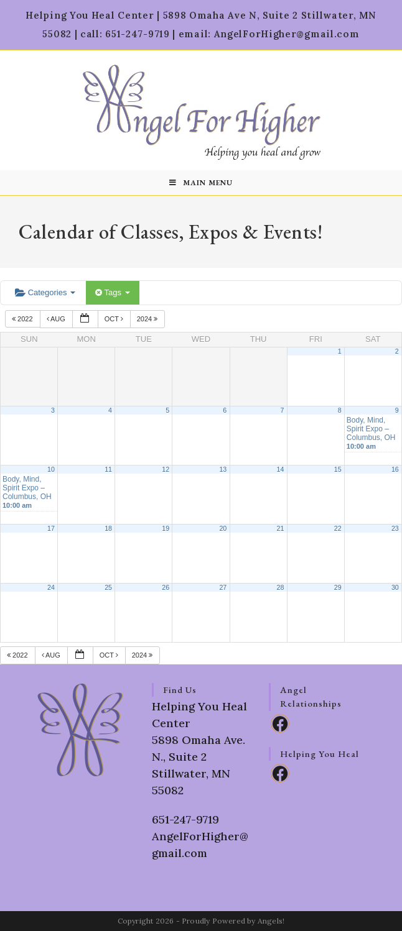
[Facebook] (280, 723)
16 (395, 469)
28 (280, 587)
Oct (115, 319)
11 (108, 469)
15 (338, 469)
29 (338, 587)
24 (51, 587)
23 (395, 528)
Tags (112, 292)
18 (108, 528)
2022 (23, 319)
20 (223, 528)
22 (338, 528)
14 (280, 469)
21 (280, 528)
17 (51, 528)
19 (165, 528)
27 (223, 587)
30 (395, 587)
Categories (45, 292)
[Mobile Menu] (201, 182)
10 (51, 469)
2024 (148, 319)
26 (165, 587)
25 (108, 587)
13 (223, 469)
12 (165, 469)
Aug (57, 319)
